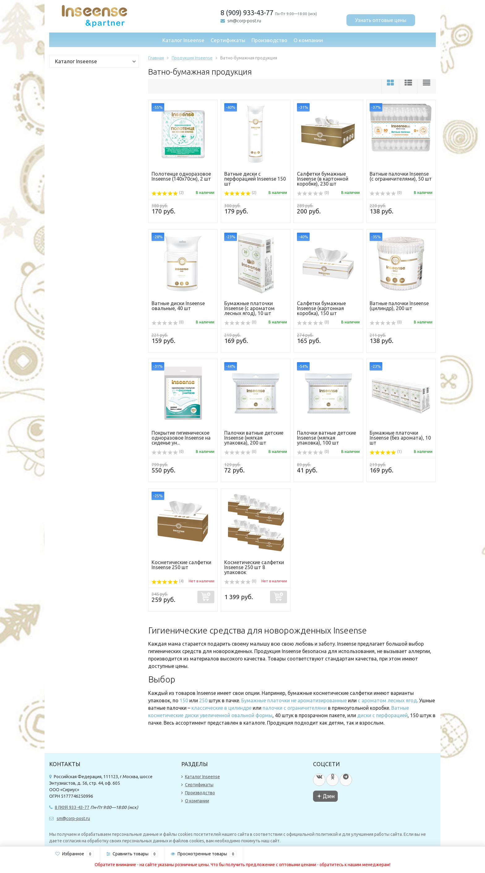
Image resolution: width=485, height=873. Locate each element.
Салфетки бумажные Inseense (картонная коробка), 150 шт (321, 308)
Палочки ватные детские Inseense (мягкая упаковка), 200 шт (253, 437)
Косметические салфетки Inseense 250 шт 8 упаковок (254, 567)
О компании (308, 40)
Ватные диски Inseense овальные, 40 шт (178, 306)
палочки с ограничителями (295, 708)
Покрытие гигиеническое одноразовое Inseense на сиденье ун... (181, 437)
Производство (269, 40)
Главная (156, 57)
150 (184, 700)
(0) (313, 193)
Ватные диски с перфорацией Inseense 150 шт (255, 178)
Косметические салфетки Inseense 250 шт (181, 564)
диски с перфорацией (382, 715)
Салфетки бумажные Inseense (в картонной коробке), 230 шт (322, 178)
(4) (168, 581)
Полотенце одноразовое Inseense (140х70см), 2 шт (181, 176)
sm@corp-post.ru (244, 20)
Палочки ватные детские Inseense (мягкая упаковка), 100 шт (326, 437)
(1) (386, 452)
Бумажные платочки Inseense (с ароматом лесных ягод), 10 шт (249, 308)
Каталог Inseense (183, 40)
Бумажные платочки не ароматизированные (294, 700)
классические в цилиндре (221, 708)
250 (203, 700)
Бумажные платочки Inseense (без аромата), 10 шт (400, 437)
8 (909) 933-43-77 (247, 12)
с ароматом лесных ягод (387, 700)
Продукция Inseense (192, 57)
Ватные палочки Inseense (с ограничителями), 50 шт (401, 176)
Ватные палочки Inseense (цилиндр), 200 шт (399, 306)
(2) (168, 193)
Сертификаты (228, 40)
